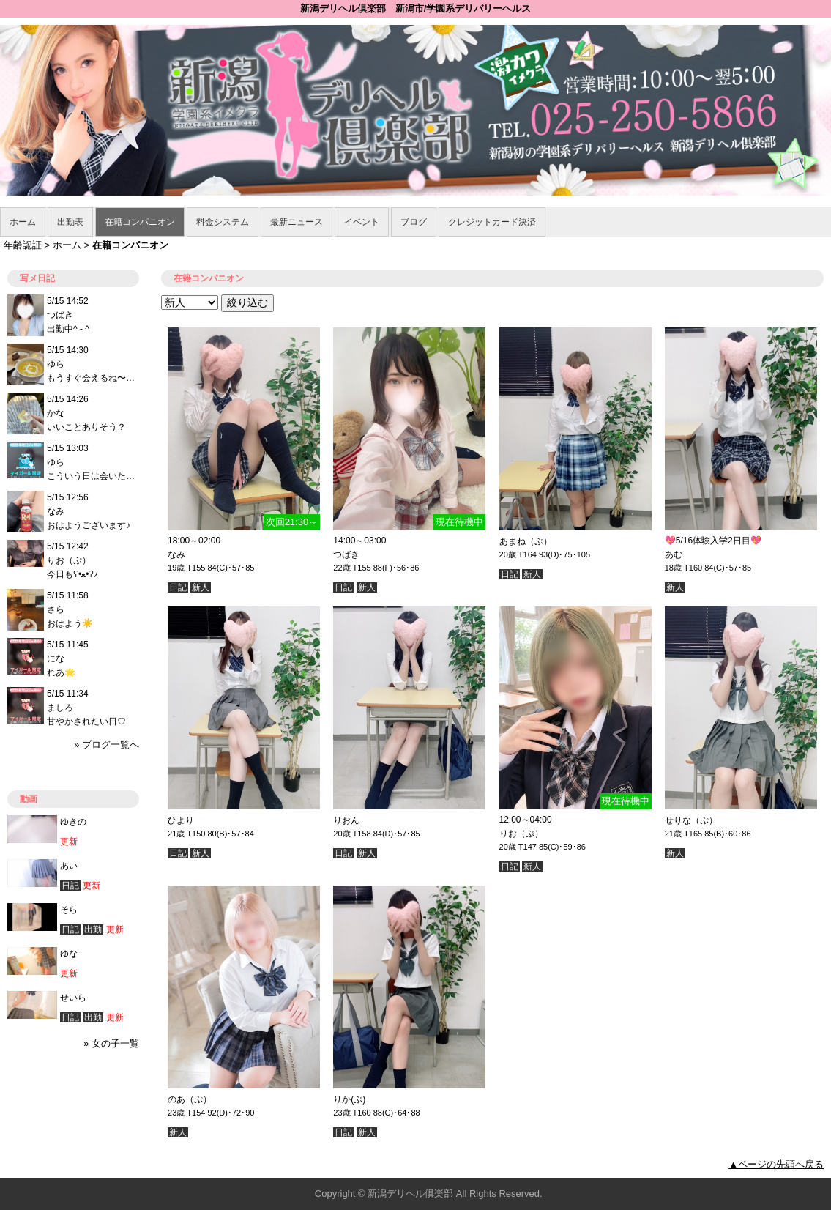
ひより (181, 820)
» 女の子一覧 (111, 1043)
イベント (361, 222)
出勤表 (70, 222)
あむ (673, 554)
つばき (346, 554)
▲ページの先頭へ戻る (776, 1164)
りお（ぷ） (521, 833)
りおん (346, 820)
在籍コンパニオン (140, 222)
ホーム (23, 222)
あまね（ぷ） (525, 541)
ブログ (413, 222)
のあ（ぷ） (190, 1099)
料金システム (222, 222)
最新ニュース (296, 222)
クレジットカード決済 (492, 222)
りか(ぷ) (349, 1099)
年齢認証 (23, 245)
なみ (176, 554)
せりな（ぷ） (691, 820)
